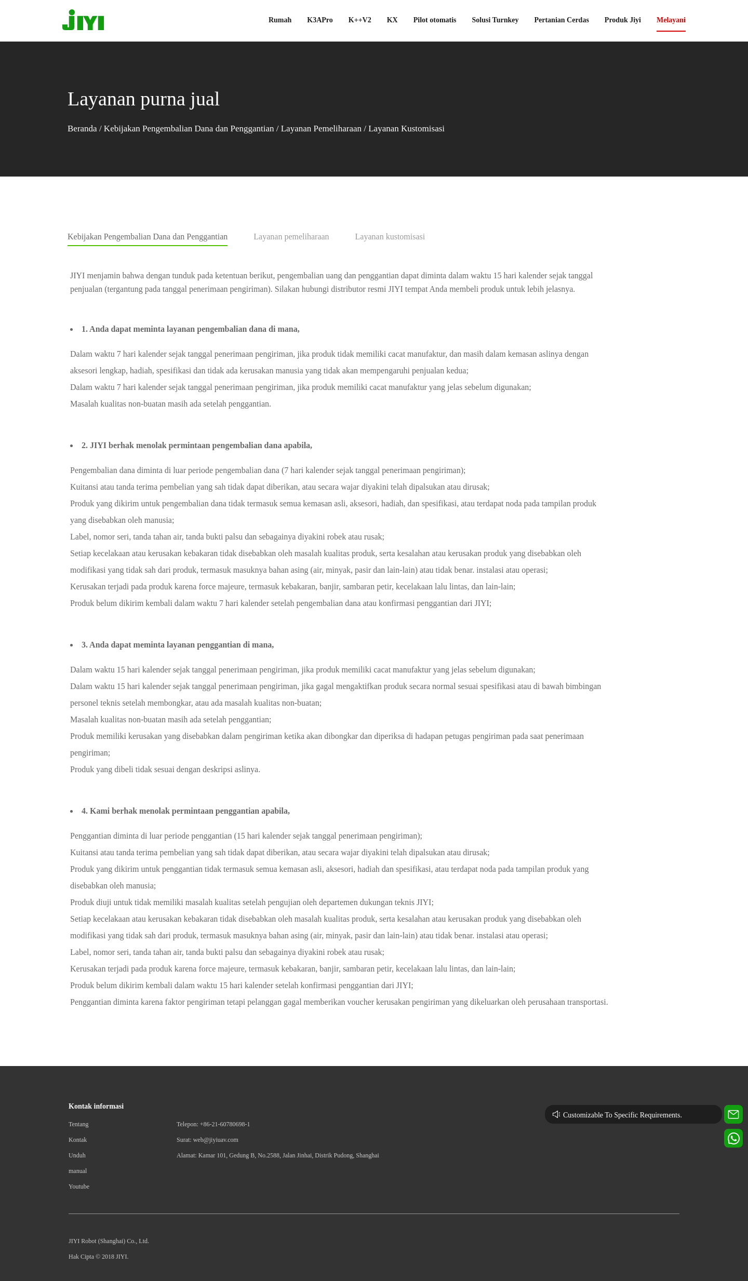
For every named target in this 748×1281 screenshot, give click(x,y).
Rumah (280, 20)
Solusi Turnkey (495, 20)
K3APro (320, 20)
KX (392, 20)
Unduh (77, 1155)
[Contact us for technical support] (733, 1114)
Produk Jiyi (623, 20)
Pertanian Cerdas (561, 20)
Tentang (78, 1124)
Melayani (671, 20)
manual (78, 1171)
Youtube (79, 1186)
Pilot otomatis (435, 20)
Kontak (78, 1139)
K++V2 (360, 20)
